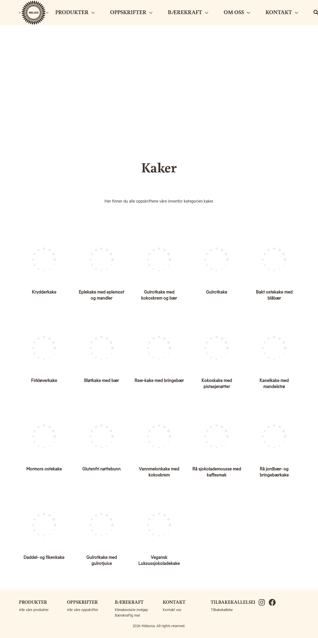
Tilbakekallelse (222, 610)
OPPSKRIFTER (131, 12)
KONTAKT (282, 12)
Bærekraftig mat (127, 616)
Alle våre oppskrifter (82, 610)
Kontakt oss (172, 610)
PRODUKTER (75, 12)
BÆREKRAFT (188, 12)
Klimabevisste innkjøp (131, 610)
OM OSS (237, 12)
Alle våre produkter (34, 610)
